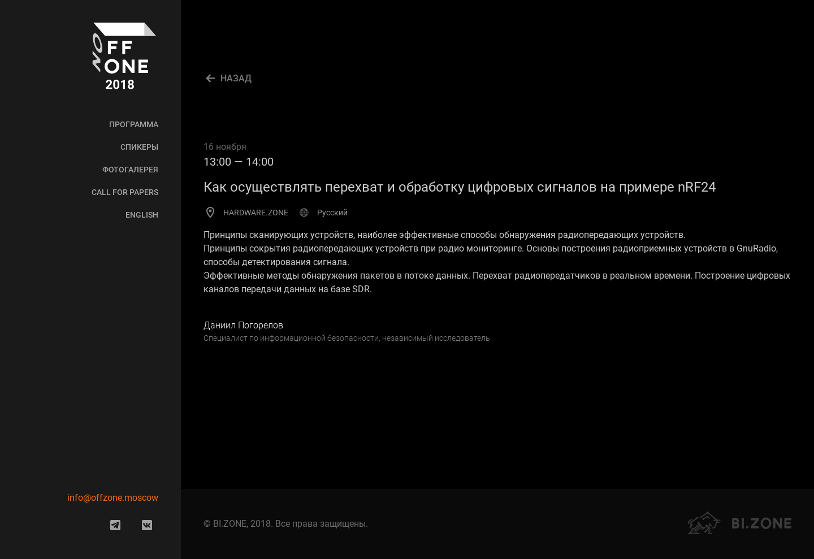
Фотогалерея (130, 169)
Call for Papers (125, 192)
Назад (236, 78)
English (141, 214)
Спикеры (139, 146)
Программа (133, 124)
